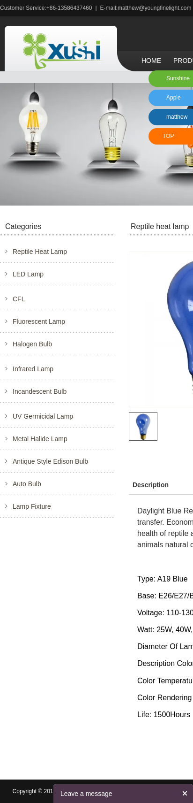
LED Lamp (28, 274)
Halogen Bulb (32, 344)
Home (151, 60)
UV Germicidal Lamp (43, 416)
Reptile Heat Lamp (40, 251)
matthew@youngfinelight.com (155, 8)
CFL (19, 299)
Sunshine (178, 78)
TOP (168, 136)
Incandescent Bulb (40, 391)
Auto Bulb (27, 484)
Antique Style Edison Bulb (50, 461)
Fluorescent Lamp (39, 321)
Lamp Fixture (32, 506)
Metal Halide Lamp (40, 439)
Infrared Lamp (33, 369)
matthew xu (175, 119)
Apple (173, 97)
